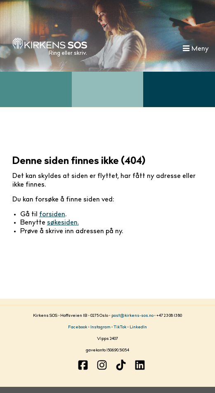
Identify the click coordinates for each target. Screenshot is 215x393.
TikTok (119, 327)
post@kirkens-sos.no (132, 316)
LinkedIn (138, 327)
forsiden (52, 214)
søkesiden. (63, 223)
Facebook (77, 327)
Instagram (100, 327)
